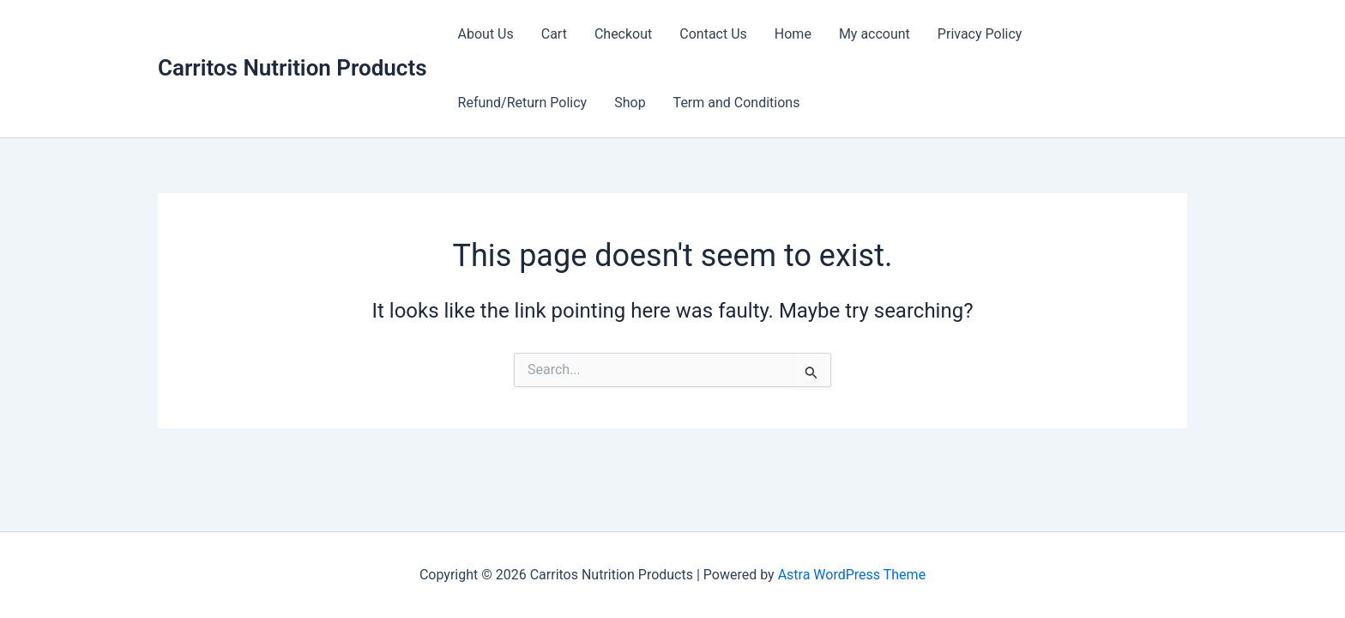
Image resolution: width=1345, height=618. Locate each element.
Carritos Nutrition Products (292, 68)
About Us (486, 34)
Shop (629, 102)
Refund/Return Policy (523, 102)
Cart (554, 34)
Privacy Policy (980, 34)
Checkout (623, 34)
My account (874, 34)
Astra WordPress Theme (852, 574)
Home (793, 34)
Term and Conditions (736, 102)
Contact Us (713, 34)
